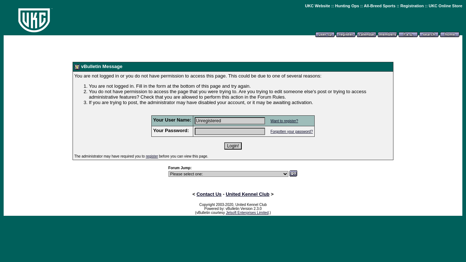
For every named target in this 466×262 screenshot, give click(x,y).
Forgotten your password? (292, 132)
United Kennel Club (247, 194)
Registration (412, 6)
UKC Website (317, 6)
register (152, 156)
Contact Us (209, 194)
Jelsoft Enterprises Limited (247, 213)
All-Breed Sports (380, 6)
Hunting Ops (347, 6)
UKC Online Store (445, 6)
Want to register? (284, 121)
